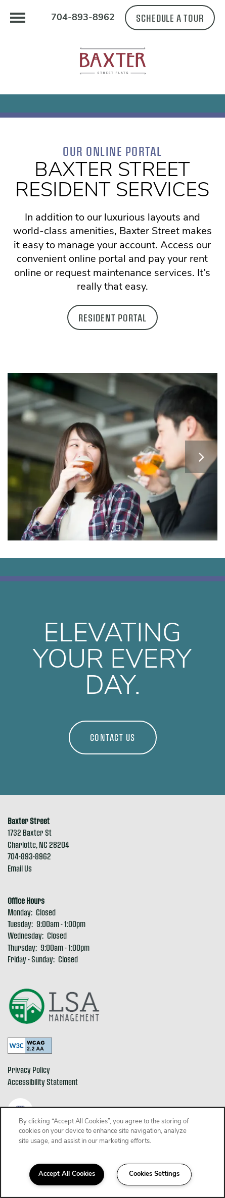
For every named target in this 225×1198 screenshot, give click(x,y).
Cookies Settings (154, 1174)
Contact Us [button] (113, 737)
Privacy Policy (29, 1069)
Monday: (20, 912)
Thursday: (22, 947)
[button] (170, 17)
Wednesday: (25, 935)
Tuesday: (20, 924)
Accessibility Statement (43, 1081)
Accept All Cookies (66, 1174)
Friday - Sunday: (31, 959)
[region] (112, 1152)
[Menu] (17, 17)
